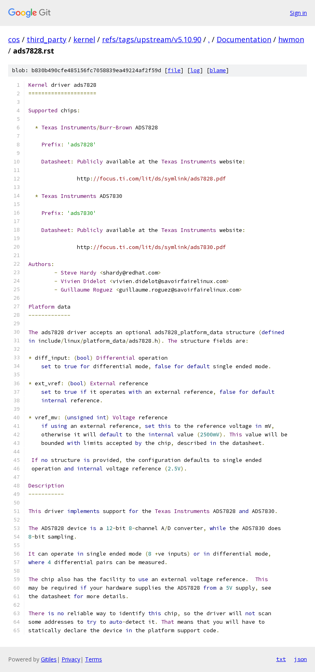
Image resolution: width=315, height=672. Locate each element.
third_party (46, 39)
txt (281, 659)
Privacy (71, 659)
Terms (93, 659)
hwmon (291, 39)
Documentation (244, 39)
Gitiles (49, 659)
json (300, 659)
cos (14, 39)
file (174, 70)
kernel (84, 39)
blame (218, 70)
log (195, 70)
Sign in (298, 13)
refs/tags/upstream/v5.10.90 (151, 39)
